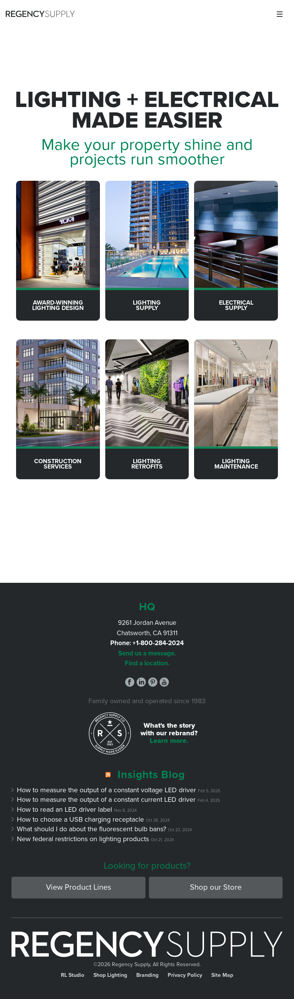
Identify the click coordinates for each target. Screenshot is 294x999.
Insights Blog (151, 774)
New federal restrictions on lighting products (83, 839)
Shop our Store (216, 887)
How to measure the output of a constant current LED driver (106, 799)
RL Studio (72, 975)
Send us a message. (147, 653)
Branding (147, 975)
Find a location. (147, 663)
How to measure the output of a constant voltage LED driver (106, 790)
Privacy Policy (185, 975)
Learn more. (169, 740)
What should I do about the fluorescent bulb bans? (91, 829)
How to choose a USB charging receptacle (80, 819)
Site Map (222, 975)
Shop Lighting (110, 975)
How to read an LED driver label (64, 809)
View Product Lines (78, 887)
